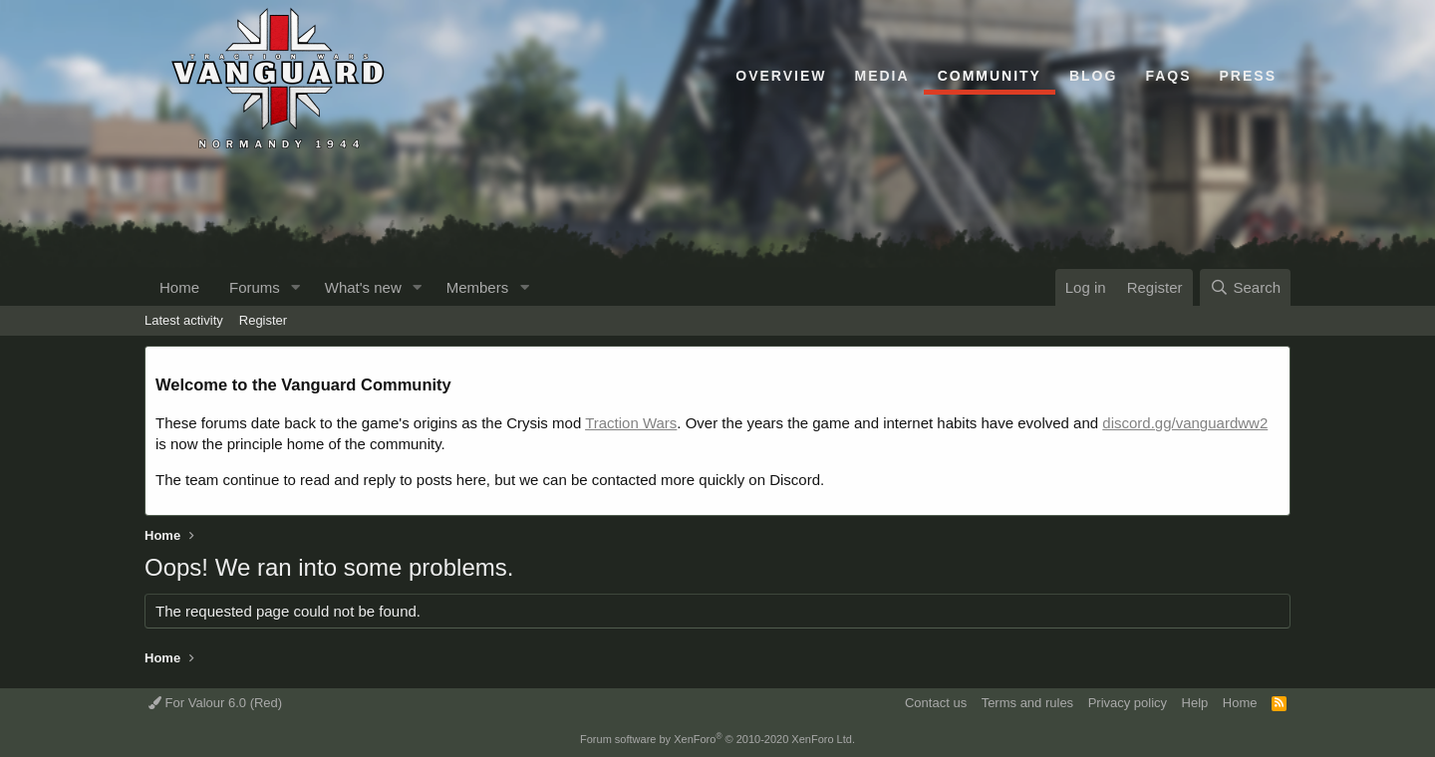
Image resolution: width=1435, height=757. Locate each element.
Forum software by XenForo (717, 739)
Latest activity (183, 320)
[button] (296, 287)
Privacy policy (1127, 702)
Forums (254, 287)
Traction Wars (631, 422)
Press (1248, 76)
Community (989, 76)
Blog (1093, 76)
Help (1195, 702)
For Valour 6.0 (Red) (215, 702)
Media (882, 76)
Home (179, 287)
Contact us (936, 702)
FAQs (1168, 76)
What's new (363, 287)
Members (477, 287)
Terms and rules (1027, 702)
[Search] (1245, 287)
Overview (780, 76)
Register (263, 320)
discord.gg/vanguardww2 (1185, 422)
